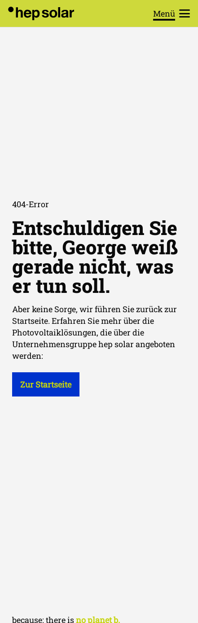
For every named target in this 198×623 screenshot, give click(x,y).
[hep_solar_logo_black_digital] (41, 13)
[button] (172, 13)
